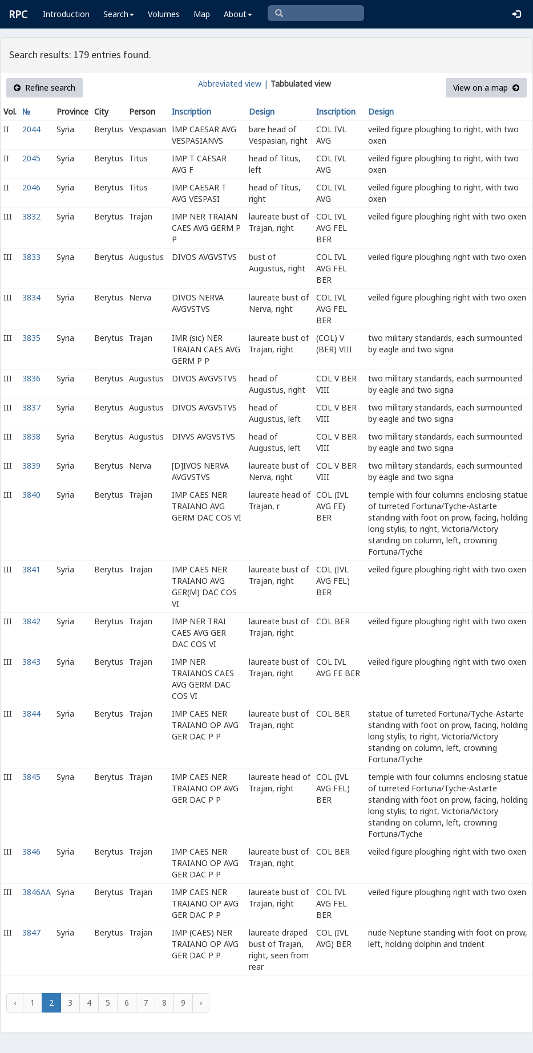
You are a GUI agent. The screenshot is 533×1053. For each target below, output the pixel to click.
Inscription (191, 111)
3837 (31, 407)
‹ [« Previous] (15, 1002)
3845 (31, 776)
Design (261, 111)
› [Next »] (201, 1002)
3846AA (36, 892)
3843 (31, 661)
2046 (31, 187)
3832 (31, 216)
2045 (31, 158)
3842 (31, 621)
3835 (31, 337)
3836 (31, 378)
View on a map (486, 87)
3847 (31, 932)
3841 (31, 569)
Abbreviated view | (233, 83)
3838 (31, 436)
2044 (31, 129)
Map (201, 14)
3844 (31, 713)
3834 (31, 297)
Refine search (44, 87)
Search (118, 14)
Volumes (164, 14)
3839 (31, 465)
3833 (31, 256)
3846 (31, 851)
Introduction (66, 14)
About (238, 14)
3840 (31, 494)
